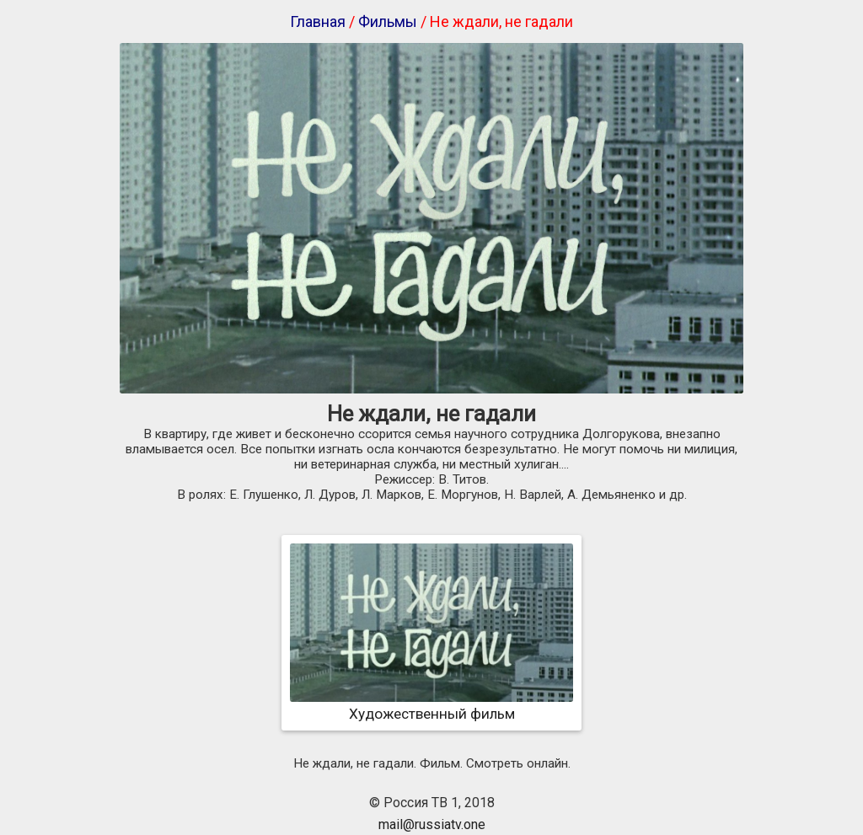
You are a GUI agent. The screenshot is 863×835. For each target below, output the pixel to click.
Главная (318, 21)
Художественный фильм (431, 705)
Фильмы (387, 21)
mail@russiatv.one (431, 824)
